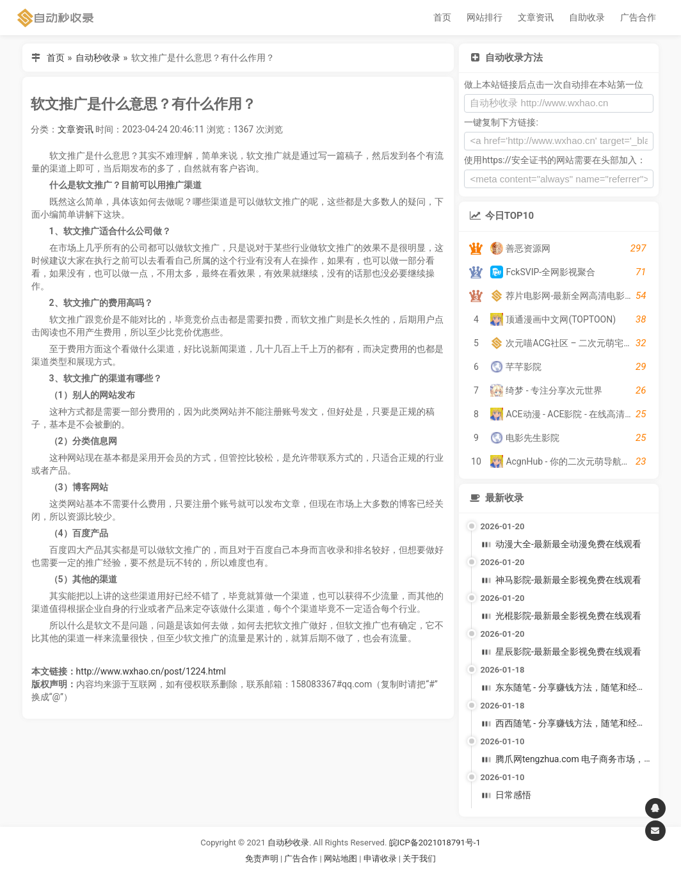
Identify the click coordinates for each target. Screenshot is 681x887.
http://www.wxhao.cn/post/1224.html (151, 671)
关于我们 (419, 858)
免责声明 (261, 858)
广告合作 (638, 17)
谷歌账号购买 (358, 874)
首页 (442, 17)
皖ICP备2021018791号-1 (435, 842)
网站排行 (484, 17)
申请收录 (380, 858)
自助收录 (587, 17)
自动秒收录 (98, 57)
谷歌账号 (314, 874)
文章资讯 (536, 17)
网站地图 (341, 858)
